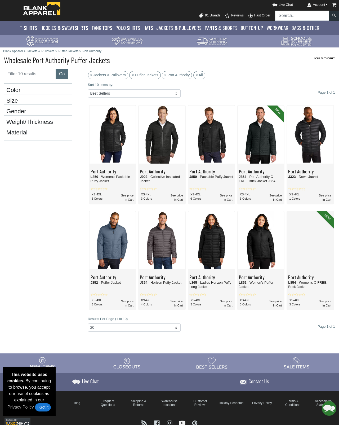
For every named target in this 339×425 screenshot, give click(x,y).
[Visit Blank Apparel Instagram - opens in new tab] (170, 422)
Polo (127, 27)
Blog (77, 403)
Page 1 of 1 (326, 326)
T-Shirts (28, 27)
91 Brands (209, 15)
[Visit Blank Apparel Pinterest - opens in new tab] (194, 422)
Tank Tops (101, 27)
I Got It (42, 407)
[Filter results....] (30, 74)
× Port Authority (177, 75)
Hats (148, 27)
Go (62, 74)
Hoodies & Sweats (64, 27)
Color (13, 90)
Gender (16, 111)
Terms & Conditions (292, 403)
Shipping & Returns (138, 403)
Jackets (179, 27)
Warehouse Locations (170, 403)
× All (199, 75)
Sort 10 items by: (100, 85)
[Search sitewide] (302, 16)
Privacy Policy (20, 407)
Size (12, 101)
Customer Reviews (200, 403)
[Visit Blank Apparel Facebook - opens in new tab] (157, 422)
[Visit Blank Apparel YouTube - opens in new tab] (182, 422)
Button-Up (252, 27)
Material (17, 132)
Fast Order (259, 15)
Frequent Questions (108, 403)
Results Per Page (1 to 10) (108, 319)
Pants (221, 27)
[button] (278, 4)
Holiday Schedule (231, 403)
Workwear (277, 27)
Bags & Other (305, 27)
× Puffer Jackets (145, 75)
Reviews (234, 15)
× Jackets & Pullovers (108, 75)
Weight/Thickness (29, 122)
